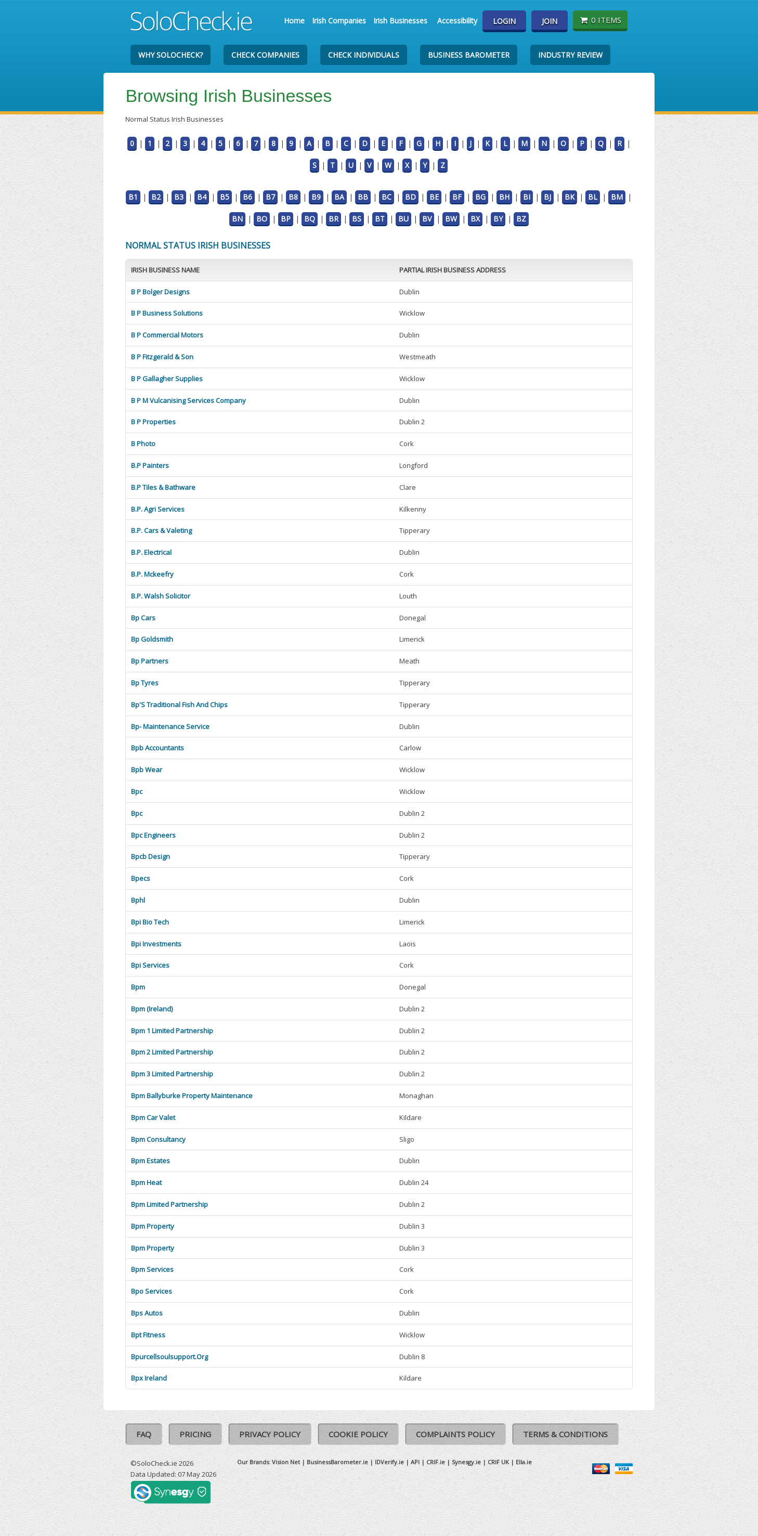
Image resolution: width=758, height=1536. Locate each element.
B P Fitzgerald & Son (162, 356)
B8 (293, 197)
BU (403, 219)
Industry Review (570, 55)
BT (380, 219)
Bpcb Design (150, 856)
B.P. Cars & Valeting (161, 530)
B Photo (143, 443)
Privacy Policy (269, 1434)
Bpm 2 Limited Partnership (172, 1052)
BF (457, 197)
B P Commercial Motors (167, 335)
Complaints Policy (455, 1434)
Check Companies (265, 55)
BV (427, 219)
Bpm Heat (146, 1182)
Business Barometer (468, 55)
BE (434, 197)
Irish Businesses (400, 20)
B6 (247, 197)
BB (363, 197)
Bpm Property (152, 1226)
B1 (133, 197)
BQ (309, 219)
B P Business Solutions (167, 313)
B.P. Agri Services (158, 509)
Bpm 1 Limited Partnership (172, 1030)
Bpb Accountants (157, 747)
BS (356, 219)
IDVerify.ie (389, 1462)
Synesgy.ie (466, 1462)
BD (410, 197)
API (415, 1462)
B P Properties (153, 421)
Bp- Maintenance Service (170, 726)
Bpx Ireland (149, 1378)
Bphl (138, 900)
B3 (179, 197)
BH (504, 197)
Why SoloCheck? (170, 55)
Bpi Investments (156, 943)
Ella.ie (524, 1462)
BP (286, 219)
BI (526, 197)
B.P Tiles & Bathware (163, 487)
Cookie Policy (358, 1434)
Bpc (136, 791)
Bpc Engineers (153, 835)
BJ (547, 197)
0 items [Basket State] (600, 20)
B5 (224, 197)
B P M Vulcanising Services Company (188, 400)
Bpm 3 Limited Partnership (172, 1073)
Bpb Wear (146, 769)
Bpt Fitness (148, 1334)
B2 (156, 197)
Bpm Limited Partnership (169, 1204)
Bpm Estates (150, 1160)
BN (237, 219)
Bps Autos (147, 1313)
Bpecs (140, 878)
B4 (201, 197)
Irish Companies (339, 20)
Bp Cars (143, 617)
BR (333, 219)
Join (549, 21)
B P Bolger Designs (160, 291)
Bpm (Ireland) (152, 1008)
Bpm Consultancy (158, 1139)
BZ (521, 219)
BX (475, 219)
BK (569, 197)
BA (339, 197)
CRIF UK (498, 1462)
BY (498, 219)
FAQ (143, 1434)
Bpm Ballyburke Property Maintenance (192, 1095)
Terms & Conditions (565, 1434)
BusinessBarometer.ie (337, 1462)
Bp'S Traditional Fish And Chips (179, 704)
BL (592, 197)
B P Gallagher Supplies (167, 378)
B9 (316, 197)
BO (261, 219)
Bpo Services (151, 1291)
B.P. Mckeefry (152, 574)
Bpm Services (152, 1269)
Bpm (138, 987)
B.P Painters (150, 465)
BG (480, 197)
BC (386, 197)
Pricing (195, 1434)
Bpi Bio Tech (150, 922)
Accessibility (457, 20)
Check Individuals (363, 55)
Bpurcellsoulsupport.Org (169, 1356)
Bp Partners (149, 661)
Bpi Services (150, 965)
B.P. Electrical (151, 552)
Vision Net (286, 1462)
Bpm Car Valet (153, 1117)
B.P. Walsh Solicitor (160, 596)
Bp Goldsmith (152, 639)
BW (451, 219)
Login (504, 21)
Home (294, 20)
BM (617, 197)
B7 (270, 197)
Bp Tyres (145, 682)
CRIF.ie (435, 1462)
